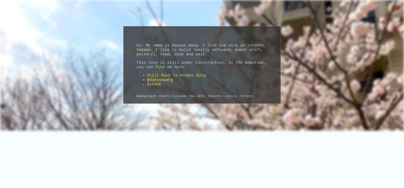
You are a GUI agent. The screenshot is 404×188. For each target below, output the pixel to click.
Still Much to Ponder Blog (176, 75)
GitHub (154, 84)
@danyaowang (160, 80)
